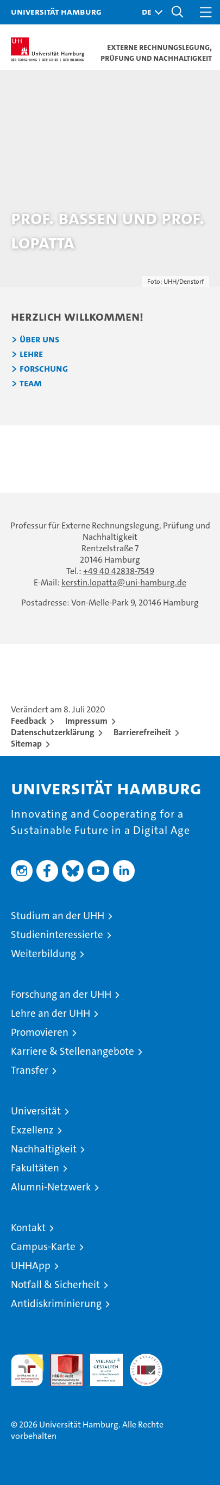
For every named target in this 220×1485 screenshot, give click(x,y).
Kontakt (28, 1227)
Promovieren (39, 1032)
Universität (36, 1111)
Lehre (31, 354)
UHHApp (31, 1265)
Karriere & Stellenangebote (72, 1051)
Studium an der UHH (57, 915)
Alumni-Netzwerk (51, 1187)
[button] (149, 12)
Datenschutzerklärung (53, 732)
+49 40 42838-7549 (118, 571)
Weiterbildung (43, 953)
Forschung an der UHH (61, 994)
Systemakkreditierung (146, 1359)
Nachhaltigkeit (44, 1149)
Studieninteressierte (57, 934)
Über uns (39, 340)
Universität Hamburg (56, 11)
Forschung (44, 369)
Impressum (86, 720)
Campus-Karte (43, 1246)
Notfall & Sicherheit (55, 1284)
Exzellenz (32, 1130)
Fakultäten (35, 1168)
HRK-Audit (100, 1365)
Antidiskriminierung (56, 1303)
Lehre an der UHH (50, 1013)
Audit (61, 1359)
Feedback (28, 720)
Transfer (29, 1070)
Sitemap (26, 743)
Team (31, 384)
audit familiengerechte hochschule (27, 1370)
